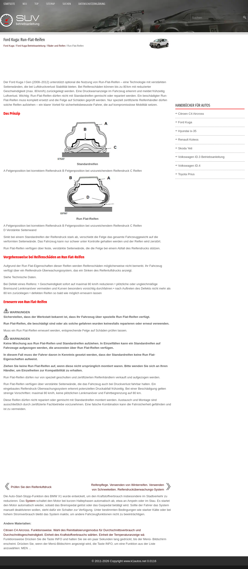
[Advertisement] (87, 64)
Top (36, 4)
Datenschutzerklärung (91, 4)
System (30, 501)
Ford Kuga (8, 46)
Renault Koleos (188, 139)
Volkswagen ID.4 (189, 165)
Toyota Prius (186, 174)
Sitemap (50, 4)
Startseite (9, 4)
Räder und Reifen (56, 46)
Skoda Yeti (185, 148)
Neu (25, 4)
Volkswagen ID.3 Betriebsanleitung (201, 157)
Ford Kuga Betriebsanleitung (30, 46)
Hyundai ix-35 (187, 131)
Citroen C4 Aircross (191, 113)
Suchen (67, 4)
